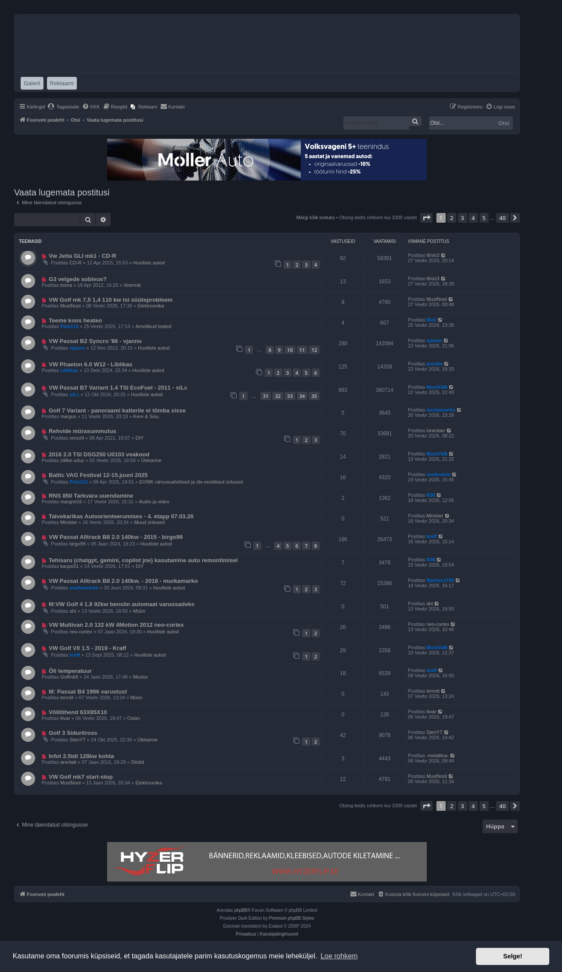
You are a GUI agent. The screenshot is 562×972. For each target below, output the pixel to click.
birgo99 (77, 543)
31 (266, 396)
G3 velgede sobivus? (78, 279)
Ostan (133, 718)
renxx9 (76, 438)
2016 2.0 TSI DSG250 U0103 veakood (99, 454)
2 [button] (451, 218)
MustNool (70, 305)
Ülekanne (151, 460)
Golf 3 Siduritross (73, 733)
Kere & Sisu (146, 416)
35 (314, 396)
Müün (139, 611)
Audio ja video (154, 501)
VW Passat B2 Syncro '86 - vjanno (95, 341)
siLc (74, 394)
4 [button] (473, 218)
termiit (66, 697)
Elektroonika (150, 305)
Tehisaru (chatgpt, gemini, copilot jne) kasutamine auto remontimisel (143, 560)
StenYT (77, 739)
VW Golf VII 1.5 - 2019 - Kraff (87, 648)
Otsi (503, 123)
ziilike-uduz (72, 460)
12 (314, 350)
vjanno (77, 347)
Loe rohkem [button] (339, 956)
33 (290, 396)
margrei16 (71, 501)
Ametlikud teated (153, 326)
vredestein (438, 474)
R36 (430, 495)
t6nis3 (432, 255)
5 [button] (484, 218)
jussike (434, 363)
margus (68, 416)
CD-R (75, 262)
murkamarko (440, 409)
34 (302, 396)
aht (72, 611)
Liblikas (69, 370)
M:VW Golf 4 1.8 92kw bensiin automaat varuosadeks (122, 604)
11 (302, 350)
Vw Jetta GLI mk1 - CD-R (82, 256)
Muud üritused (149, 522)
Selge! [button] (512, 956)
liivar (65, 718)
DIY (140, 438)
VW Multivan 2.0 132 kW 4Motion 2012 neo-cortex (116, 625)
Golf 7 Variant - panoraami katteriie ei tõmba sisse (117, 410)
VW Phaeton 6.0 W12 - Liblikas (91, 364)
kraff (431, 536)
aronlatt (68, 762)
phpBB (240, 910)
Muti (431, 319)
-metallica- (437, 755)
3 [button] (462, 218)
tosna (66, 285)
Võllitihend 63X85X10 (78, 712)
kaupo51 (69, 566)
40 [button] (502, 218)
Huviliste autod (149, 262)
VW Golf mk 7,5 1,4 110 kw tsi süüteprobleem (111, 299)
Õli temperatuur (70, 671)
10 (290, 350)
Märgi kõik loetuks (315, 217)
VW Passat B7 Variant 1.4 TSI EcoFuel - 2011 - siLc (118, 387)
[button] (426, 218)
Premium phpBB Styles (291, 918)
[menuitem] (63, 106)
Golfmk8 (69, 676)
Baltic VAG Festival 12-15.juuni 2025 (98, 475)
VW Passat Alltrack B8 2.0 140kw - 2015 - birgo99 (116, 537)
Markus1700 (440, 580)
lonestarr (435, 430)
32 (278, 396)
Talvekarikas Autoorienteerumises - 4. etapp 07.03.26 (121, 516)
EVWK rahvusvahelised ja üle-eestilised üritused (191, 481)
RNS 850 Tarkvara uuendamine (91, 495)
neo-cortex (80, 631)
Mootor (140, 676)
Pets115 (69, 326)
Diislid (137, 762)
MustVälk (436, 387)
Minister (68, 522)
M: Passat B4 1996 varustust (88, 691)
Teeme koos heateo (75, 320)
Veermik (132, 285)
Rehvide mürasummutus (82, 431)
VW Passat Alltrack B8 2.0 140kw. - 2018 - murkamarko (123, 581)
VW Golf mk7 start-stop (81, 776)
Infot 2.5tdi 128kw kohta (81, 756)
